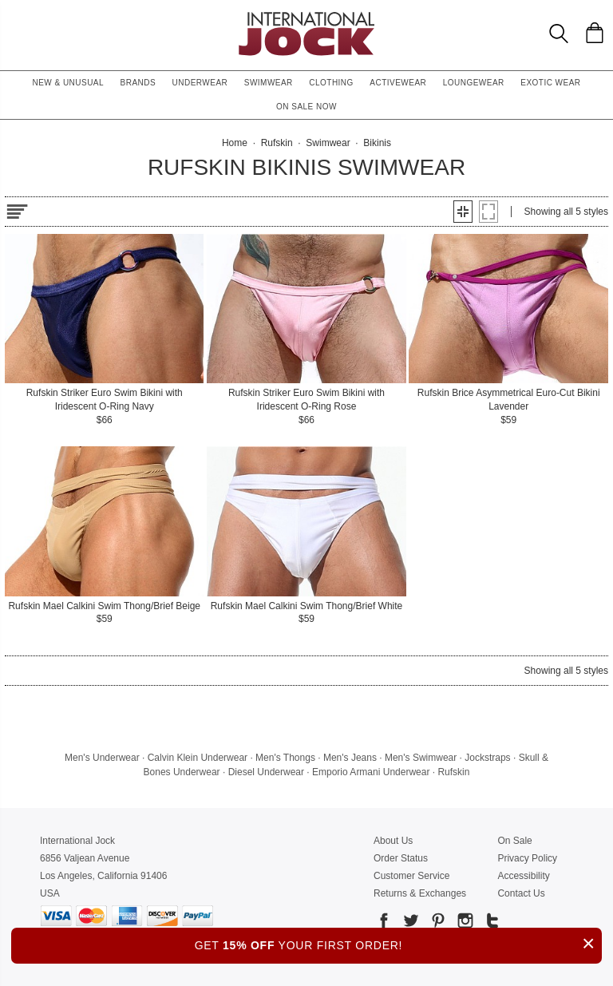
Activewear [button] (398, 82)
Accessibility (523, 875)
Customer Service (411, 875)
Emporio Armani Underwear (370, 772)
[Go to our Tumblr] (490, 923)
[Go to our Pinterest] (436, 923)
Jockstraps (487, 757)
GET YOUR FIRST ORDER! (398, 943)
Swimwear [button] (268, 82)
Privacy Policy (527, 858)
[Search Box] (558, 33)
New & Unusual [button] (68, 82)
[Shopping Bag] (594, 32)
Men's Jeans (350, 757)
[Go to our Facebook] (384, 923)
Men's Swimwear (421, 757)
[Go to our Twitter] (409, 923)
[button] (463, 211)
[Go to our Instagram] (463, 923)
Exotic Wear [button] (550, 82)
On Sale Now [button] (306, 106)
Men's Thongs (285, 757)
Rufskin (453, 772)
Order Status (401, 858)
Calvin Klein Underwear (197, 757)
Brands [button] (138, 82)
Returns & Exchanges (420, 893)
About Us (393, 840)
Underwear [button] (200, 82)
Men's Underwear (102, 757)
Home (234, 142)
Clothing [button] (331, 82)
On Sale (514, 840)
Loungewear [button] (473, 82)
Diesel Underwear (266, 772)
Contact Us (520, 893)
